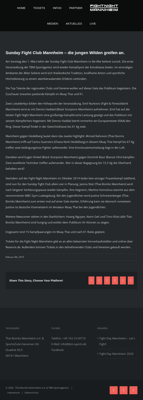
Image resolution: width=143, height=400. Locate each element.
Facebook (57, 350)
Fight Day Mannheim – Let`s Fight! (117, 341)
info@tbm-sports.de (73, 344)
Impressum (13, 392)
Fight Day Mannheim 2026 (116, 354)
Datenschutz (32, 392)
